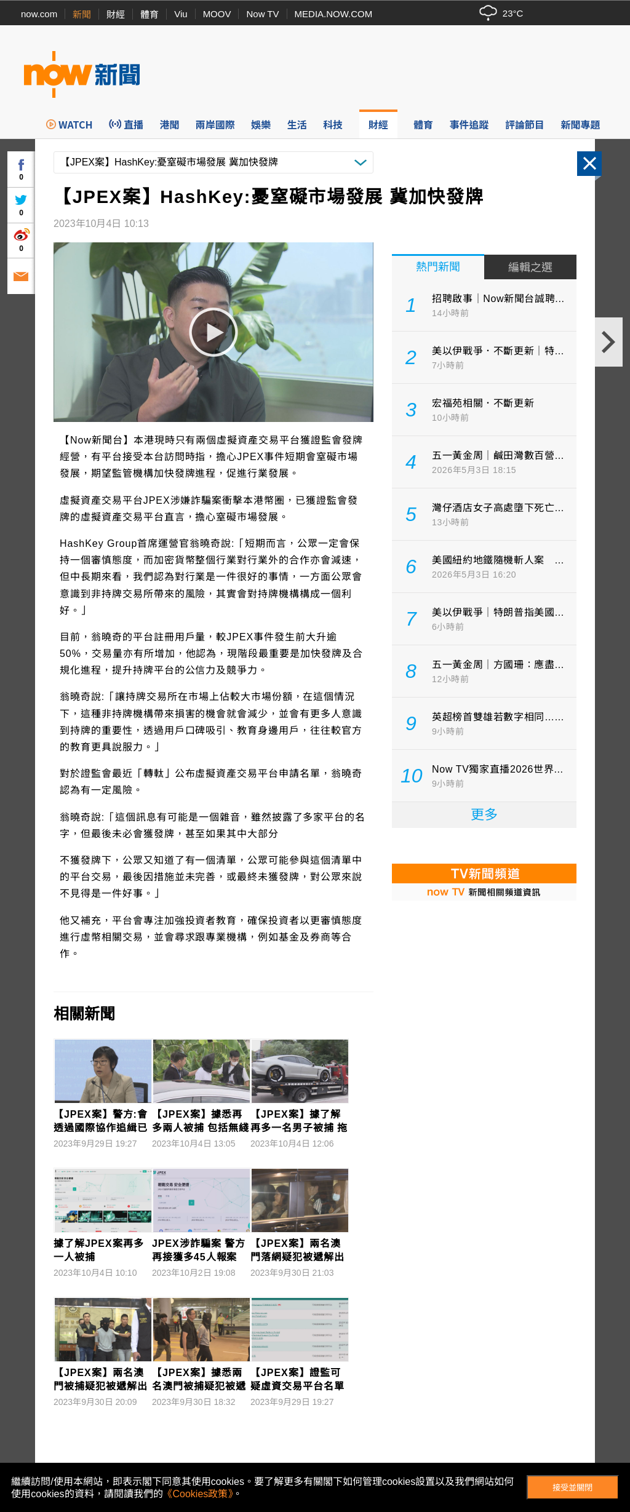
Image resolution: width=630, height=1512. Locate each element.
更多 (484, 814)
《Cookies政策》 (198, 1494)
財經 (115, 14)
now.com (39, 14)
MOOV (217, 14)
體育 (149, 14)
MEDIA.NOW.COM (334, 14)
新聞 (82, 14)
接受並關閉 (572, 1487)
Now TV (262, 14)
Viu (180, 14)
